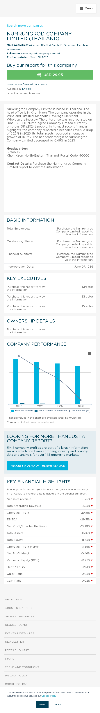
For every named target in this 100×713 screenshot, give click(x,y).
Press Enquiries (17, 650)
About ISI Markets (19, 608)
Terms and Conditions (22, 667)
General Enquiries (19, 616)
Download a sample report (23, 93)
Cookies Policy (48, 696)
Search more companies (25, 25)
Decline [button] (57, 704)
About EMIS (13, 599)
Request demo (16, 625)
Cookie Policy (15, 684)
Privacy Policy (16, 675)
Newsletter (14, 642)
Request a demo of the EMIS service (37, 466)
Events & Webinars (19, 633)
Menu (86, 8)
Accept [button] (42, 704)
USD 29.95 (50, 75)
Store (9, 659)
